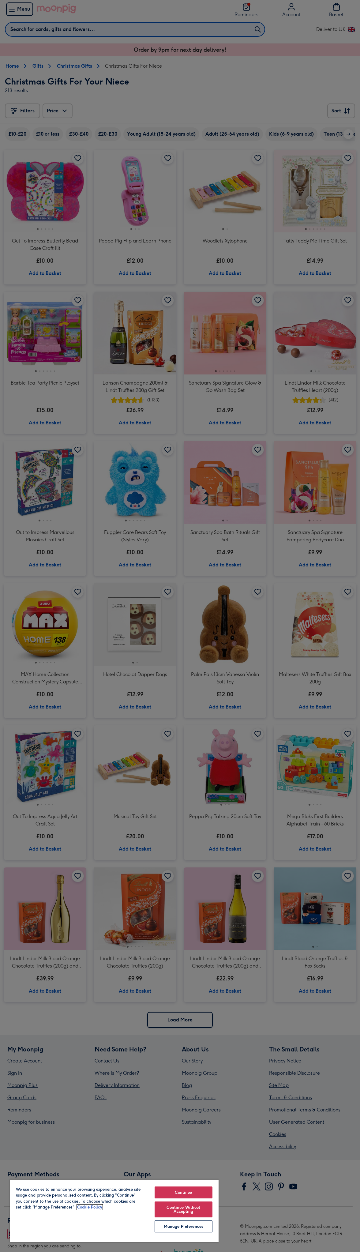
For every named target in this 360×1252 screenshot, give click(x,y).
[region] (114, 1210)
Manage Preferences (183, 1226)
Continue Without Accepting (183, 1209)
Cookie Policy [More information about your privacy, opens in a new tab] (89, 1207)
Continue (183, 1192)
